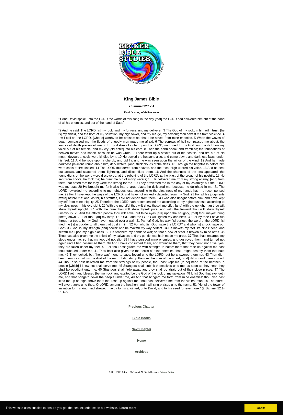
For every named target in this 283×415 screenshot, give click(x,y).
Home (141, 340)
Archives (141, 351)
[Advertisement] (141, 19)
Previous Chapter (141, 306)
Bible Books (141, 318)
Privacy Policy (167, 372)
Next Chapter (141, 329)
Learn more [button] (127, 408)
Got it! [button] (261, 408)
